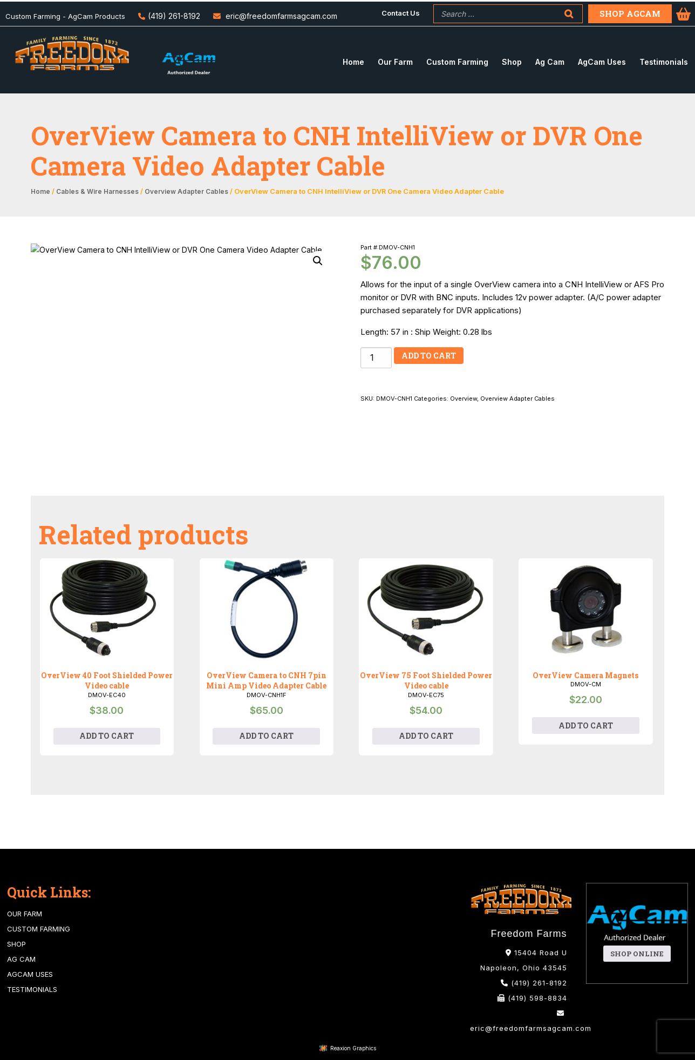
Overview (463, 398)
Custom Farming (38, 928)
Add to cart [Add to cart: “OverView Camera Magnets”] (585, 725)
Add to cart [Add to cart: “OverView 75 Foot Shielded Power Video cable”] (426, 736)
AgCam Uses (30, 974)
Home (40, 191)
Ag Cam (21, 959)
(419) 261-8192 (174, 16)
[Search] (569, 14)
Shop (16, 944)
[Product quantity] (376, 357)
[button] (318, 261)
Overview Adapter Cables (186, 191)
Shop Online (637, 953)
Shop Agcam (629, 13)
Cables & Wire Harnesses (97, 191)
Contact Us (400, 13)
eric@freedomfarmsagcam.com (281, 16)
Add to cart (428, 355)
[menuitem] (401, 13)
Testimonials (32, 989)
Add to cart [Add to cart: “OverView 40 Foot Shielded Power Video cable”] (106, 736)
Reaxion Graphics (353, 1048)
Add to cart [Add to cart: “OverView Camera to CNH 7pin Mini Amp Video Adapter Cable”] (266, 736)
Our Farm (24, 913)
